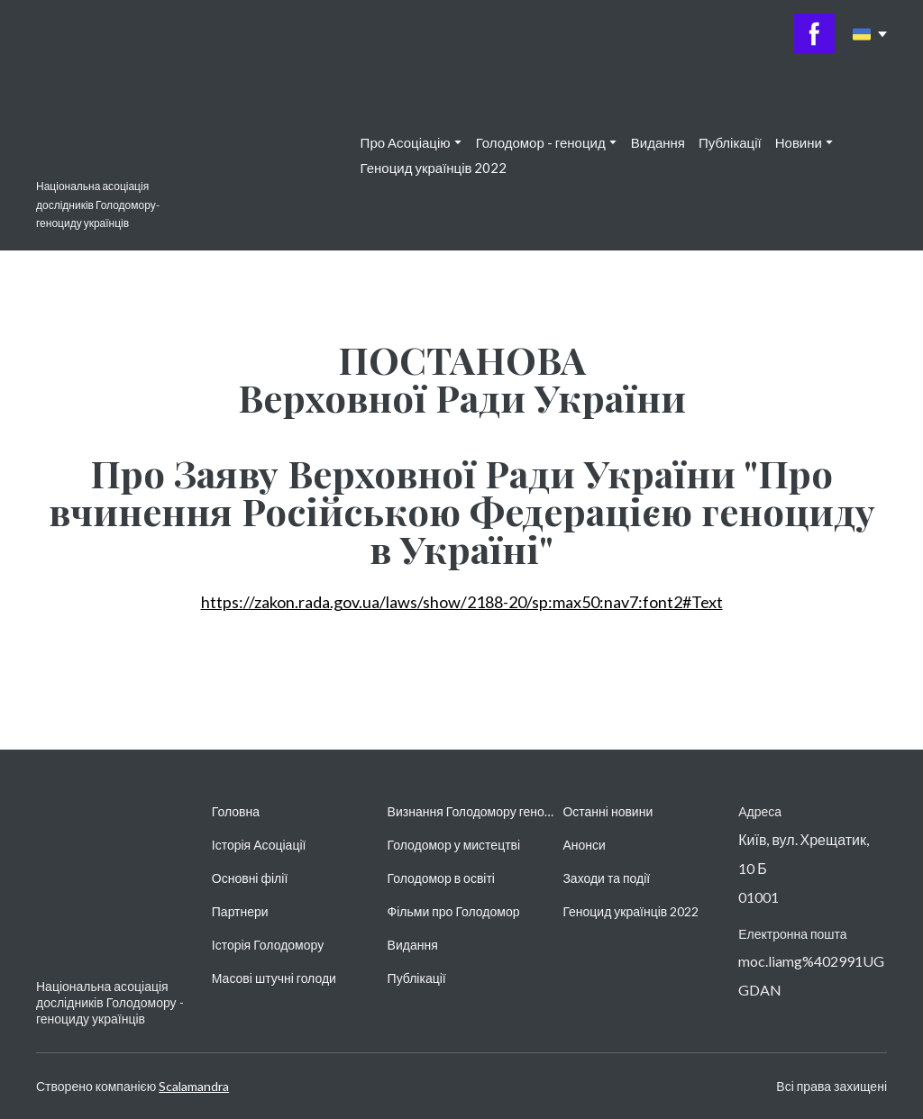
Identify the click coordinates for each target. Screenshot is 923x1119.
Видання (658, 142)
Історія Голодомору (268, 944)
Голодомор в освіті (441, 878)
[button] (814, 34)
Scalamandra (194, 1086)
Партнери (240, 911)
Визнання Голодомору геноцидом (471, 811)
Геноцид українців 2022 (434, 167)
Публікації (730, 142)
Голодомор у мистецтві (454, 844)
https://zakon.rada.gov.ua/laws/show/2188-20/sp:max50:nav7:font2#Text (462, 602)
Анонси (583, 844)
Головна (236, 811)
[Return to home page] (84, 125)
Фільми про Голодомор (454, 911)
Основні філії (250, 878)
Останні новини (607, 811)
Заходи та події (606, 878)
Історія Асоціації (259, 844)
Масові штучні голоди (274, 978)
